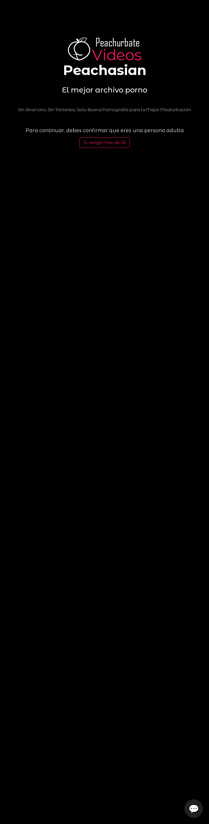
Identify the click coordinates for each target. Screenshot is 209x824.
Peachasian (104, 70)
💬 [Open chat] (193, 808)
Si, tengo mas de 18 (104, 142)
